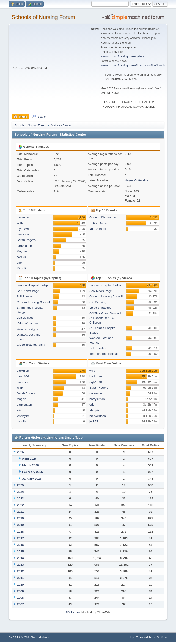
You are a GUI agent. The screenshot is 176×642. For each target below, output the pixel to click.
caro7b (21, 257)
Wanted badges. (28, 329)
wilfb (20, 223)
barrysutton (24, 245)
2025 (20, 485)
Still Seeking (25, 296)
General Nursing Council (33, 302)
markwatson (97, 416)
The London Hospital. (103, 353)
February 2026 (32, 472)
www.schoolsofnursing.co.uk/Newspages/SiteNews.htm (134, 65)
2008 (20, 597)
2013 (20, 564)
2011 (20, 578)
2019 (20, 525)
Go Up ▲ (162, 637)
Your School (97, 229)
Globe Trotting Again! (31, 344)
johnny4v (23, 416)
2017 (20, 538)
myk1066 (23, 229)
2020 (20, 518)
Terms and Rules (145, 637)
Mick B (21, 268)
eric (19, 262)
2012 (20, 571)
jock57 (93, 421)
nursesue (23, 234)
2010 (20, 584)
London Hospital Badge (33, 285)
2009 (20, 591)
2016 (20, 544)
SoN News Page (28, 291)
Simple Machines (39, 637)
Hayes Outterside (136, 180)
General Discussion (102, 217)
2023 (20, 498)
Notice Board (98, 223)
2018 (20, 531)
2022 (20, 505)
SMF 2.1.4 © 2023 (19, 637)
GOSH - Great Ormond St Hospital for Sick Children (105, 318)
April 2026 (29, 458)
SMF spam (73, 612)
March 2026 (30, 465)
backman (23, 217)
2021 (20, 511)
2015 (20, 551)
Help (131, 637)
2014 (20, 558)
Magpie (22, 251)
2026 (20, 452)
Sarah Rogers (26, 240)
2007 (20, 604)
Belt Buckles (25, 317)
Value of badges (27, 323)
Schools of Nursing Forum (43, 17)
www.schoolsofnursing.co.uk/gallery (122, 56)
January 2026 (31, 478)
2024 (20, 491)
